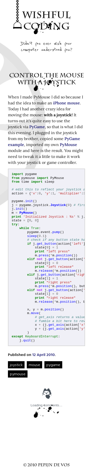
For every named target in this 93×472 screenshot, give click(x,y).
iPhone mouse (66, 102)
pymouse (18, 373)
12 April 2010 (43, 354)
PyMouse (68, 144)
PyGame (37, 126)
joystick (16, 364)
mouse (34, 364)
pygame (53, 364)
